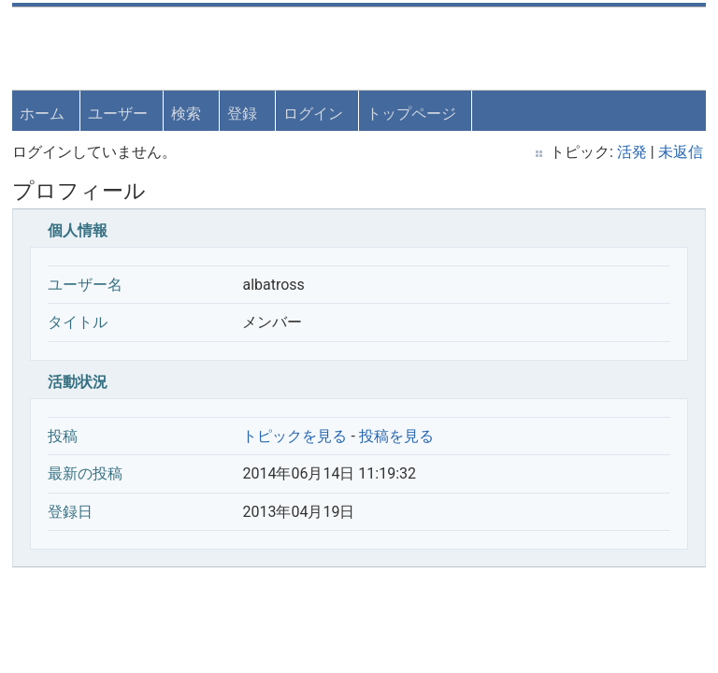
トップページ (413, 112)
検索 (188, 112)
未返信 (678, 151)
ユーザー (120, 112)
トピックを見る (296, 434)
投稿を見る (397, 434)
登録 (244, 112)
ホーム (44, 112)
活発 (630, 151)
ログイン (315, 112)
